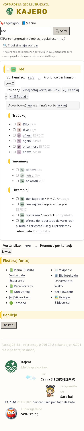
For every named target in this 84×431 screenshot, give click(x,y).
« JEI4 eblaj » (19, 96)
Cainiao (10, 402)
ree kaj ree (34, 204)
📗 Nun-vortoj (19, 292)
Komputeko (64, 215)
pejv (33, 124)
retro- (30, 175)
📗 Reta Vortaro (21, 286)
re (29, 77)
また (26, 130)
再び (26, 124)
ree (29, 105)
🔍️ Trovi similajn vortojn (20, 45)
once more (30, 146)
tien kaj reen (35, 198)
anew (27, 152)
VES (41, 181)
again (27, 141)
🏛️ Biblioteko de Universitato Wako (66, 280)
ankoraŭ (32, 181)
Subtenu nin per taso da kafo (54, 402)
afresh (27, 135)
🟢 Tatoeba (17, 303)
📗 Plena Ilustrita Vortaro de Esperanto (21, 275)
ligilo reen (33, 215)
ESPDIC (38, 135)
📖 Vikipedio (63, 270)
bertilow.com (63, 292)
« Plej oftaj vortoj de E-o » (41, 90)
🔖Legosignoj (9, 23)
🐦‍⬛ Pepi (8, 325)
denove (31, 170)
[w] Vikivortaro (19, 297)
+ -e (63, 105)
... (39, 77)
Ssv (39, 170)
